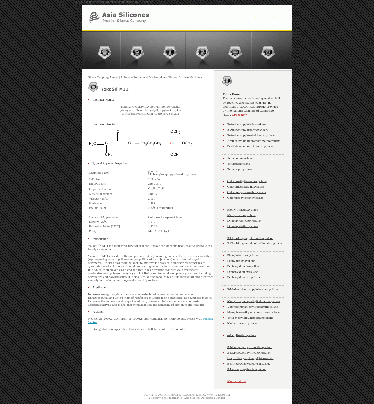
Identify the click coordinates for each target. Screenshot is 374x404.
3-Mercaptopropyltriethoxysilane (248, 352)
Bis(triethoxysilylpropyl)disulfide (248, 363)
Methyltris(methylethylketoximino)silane (253, 301)
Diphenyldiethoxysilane (242, 271)
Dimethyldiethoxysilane (242, 226)
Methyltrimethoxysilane (242, 209)
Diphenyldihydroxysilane (243, 277)
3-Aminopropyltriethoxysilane (246, 124)
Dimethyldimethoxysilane (244, 220)
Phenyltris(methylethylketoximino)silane (253, 312)
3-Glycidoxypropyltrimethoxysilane (250, 238)
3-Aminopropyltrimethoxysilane (248, 129)
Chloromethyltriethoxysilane (245, 186)
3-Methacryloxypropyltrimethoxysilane (252, 289)
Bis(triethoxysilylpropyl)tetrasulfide (250, 358)
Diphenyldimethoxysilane (244, 266)
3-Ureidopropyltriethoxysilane (246, 369)
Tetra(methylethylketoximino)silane (250, 317)
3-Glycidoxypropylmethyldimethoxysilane (254, 243)
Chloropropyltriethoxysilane (245, 197)
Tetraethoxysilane (238, 163)
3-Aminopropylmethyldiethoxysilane (251, 135)
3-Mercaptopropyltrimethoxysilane (249, 347)
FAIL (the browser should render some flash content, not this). (116, 1)
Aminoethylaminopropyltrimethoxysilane (254, 140)
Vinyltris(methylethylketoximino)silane (252, 306)
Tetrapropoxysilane (239, 169)
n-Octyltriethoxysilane (241, 335)
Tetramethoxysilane (240, 158)
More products (236, 381)
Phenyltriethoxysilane (241, 260)
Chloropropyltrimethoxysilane (246, 192)
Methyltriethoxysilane (241, 215)
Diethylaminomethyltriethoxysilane (250, 146)
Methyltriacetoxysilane (242, 323)
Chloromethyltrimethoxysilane (247, 181)
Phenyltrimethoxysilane (242, 255)
